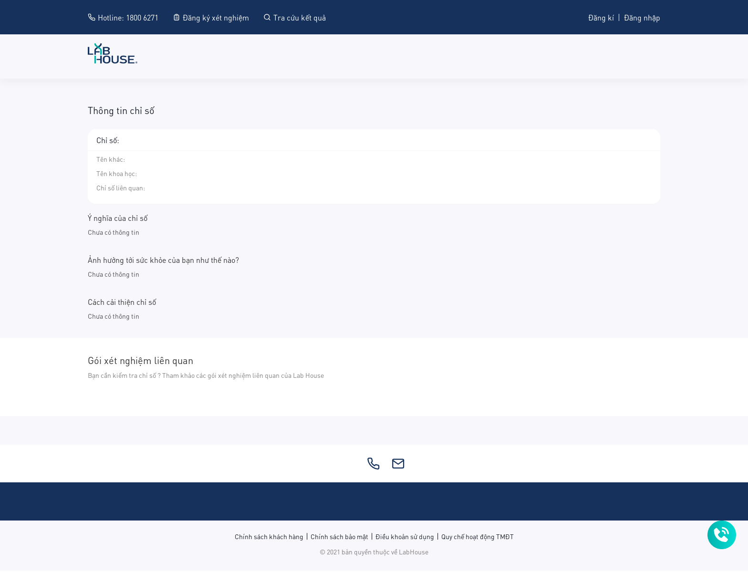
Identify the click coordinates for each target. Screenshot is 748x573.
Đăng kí (601, 16)
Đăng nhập (642, 16)
